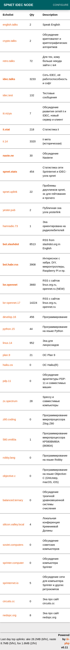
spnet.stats (10, 171)
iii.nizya (7, 113)
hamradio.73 (10, 226)
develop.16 (9, 316)
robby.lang (9, 457)
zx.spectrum (10, 401)
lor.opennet (10, 284)
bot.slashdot (11, 244)
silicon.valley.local (13, 524)
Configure (61, 4)
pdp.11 (7, 380)
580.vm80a (9, 439)
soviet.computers (13, 544)
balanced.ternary (13, 500)
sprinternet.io (11, 583)
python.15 (9, 328)
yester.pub (9, 210)
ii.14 (5, 141)
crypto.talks (10, 40)
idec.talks (9, 79)
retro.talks (9, 61)
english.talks (10, 24)
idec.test (8, 95)
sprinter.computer (13, 562)
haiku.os (8, 364)
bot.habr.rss (10, 264)
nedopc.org (9, 615)
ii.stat (6, 129)
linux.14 (7, 342)
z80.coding (9, 419)
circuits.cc (9, 601)
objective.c (9, 475)
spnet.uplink (10, 191)
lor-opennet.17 (11, 302)
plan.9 (6, 355)
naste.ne (8, 155)
